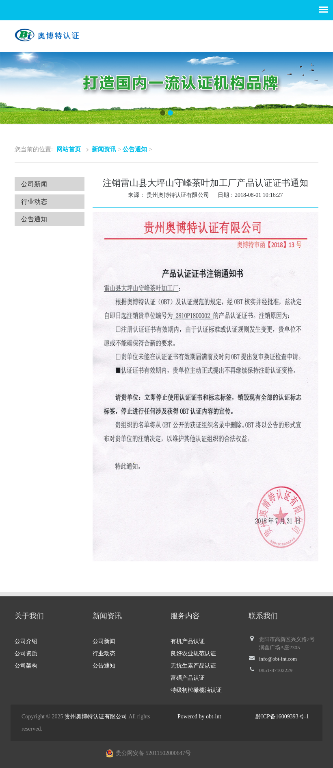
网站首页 (68, 149)
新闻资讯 (104, 149)
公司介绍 (26, 641)
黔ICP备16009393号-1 (282, 716)
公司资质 (26, 653)
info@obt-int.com (278, 659)
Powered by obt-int (199, 716)
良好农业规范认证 (193, 653)
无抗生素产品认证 (193, 666)
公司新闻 (34, 184)
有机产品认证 (188, 641)
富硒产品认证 (188, 678)
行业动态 (34, 201)
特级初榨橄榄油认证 (196, 690)
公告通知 (135, 149)
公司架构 (26, 666)
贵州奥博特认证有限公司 (96, 716)
